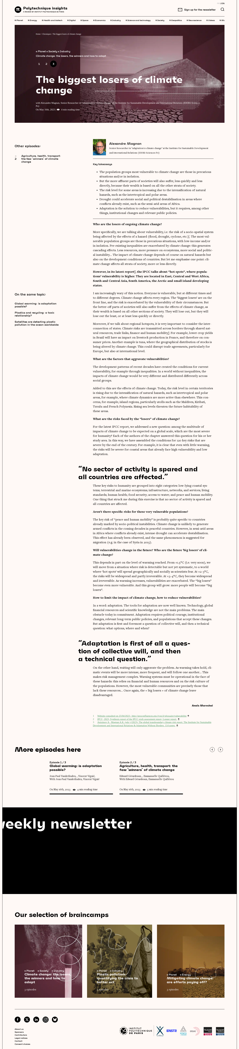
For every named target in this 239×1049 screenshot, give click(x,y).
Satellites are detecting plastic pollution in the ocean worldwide (37, 323)
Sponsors (19, 1032)
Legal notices (21, 1038)
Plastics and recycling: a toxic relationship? (34, 314)
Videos (210, 20)
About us (19, 1029)
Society (160, 20)
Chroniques (46, 34)
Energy (32, 20)
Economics (99, 20)
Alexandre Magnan (125, 143)
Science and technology (138, 20)
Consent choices (22, 1044)
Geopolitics (175, 20)
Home (38, 34)
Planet (19, 20)
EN (222, 3)
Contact (18, 1041)
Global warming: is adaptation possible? (35, 305)
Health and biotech (52, 20)
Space (84, 20)
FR (218, 3)
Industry (115, 20)
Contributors (21, 1035)
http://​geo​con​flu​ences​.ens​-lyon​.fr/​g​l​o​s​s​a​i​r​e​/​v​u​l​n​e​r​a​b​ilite (159, 716)
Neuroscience (194, 20)
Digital (71, 20)
